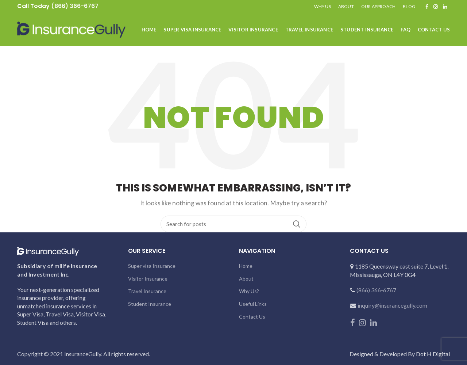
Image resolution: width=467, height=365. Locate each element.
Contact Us (252, 316)
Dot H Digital (433, 353)
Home (245, 266)
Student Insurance (149, 304)
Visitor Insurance (147, 278)
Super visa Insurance (151, 266)
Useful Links (253, 304)
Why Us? (249, 291)
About (246, 278)
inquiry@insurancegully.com (392, 305)
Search (296, 224)
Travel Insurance (147, 291)
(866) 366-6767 (376, 289)
